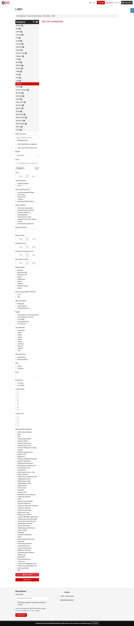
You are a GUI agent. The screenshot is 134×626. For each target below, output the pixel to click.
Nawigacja (21, 532)
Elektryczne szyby (23, 512)
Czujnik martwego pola (25, 452)
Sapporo (19, 108)
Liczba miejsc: (20, 389)
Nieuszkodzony (23, 359)
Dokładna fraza (23, 140)
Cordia (19, 41)
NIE (19, 297)
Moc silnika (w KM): (21, 259)
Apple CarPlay (22, 485)
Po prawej (21, 385)
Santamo (20, 105)
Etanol (20, 281)
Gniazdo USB (22, 492)
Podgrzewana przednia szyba (27, 519)
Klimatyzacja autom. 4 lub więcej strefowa (26, 473)
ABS (19, 434)
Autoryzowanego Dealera (26, 192)
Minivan (20, 346)
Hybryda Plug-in (23, 286)
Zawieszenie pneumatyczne (27, 521)
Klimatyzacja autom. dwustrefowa (24, 469)
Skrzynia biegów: (20, 301)
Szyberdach (21, 557)
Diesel (20, 277)
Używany (20, 368)
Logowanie (126, 2)
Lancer (19, 87)
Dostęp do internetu (24, 497)
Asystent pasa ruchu (24, 445)
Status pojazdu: (20, 205)
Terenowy (21, 344)
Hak (19, 570)
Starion (19, 127)
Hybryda (20, 284)
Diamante (20, 47)
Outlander (20, 96)
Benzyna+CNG (22, 272)
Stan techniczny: (20, 354)
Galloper (19, 65)
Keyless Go (21, 456)
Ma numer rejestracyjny (25, 208)
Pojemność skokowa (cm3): (24, 251)
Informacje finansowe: (22, 189)
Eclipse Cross (21, 53)
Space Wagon (21, 124)
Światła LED (21, 555)
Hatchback (21, 330)
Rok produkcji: (20, 235)
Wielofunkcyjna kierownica (26, 528)
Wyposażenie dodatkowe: (23, 429)
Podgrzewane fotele (24, 479)
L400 (18, 84)
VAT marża (21, 195)
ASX (18, 29)
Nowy (19, 366)
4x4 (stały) (21, 319)
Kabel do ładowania (24, 461)
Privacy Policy (19, 610)
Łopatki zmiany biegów (25, 501)
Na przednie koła (23, 321)
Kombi (20, 335)
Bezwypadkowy (23, 215)
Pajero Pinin (21, 102)
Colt (18, 38)
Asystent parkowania (24, 443)
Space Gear (20, 114)
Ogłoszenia (109, 3)
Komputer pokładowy (25, 535)
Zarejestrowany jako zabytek (27, 219)
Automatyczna (22, 306)
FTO (18, 59)
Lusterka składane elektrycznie (28, 517)
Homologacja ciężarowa (26, 224)
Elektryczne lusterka (24, 514)
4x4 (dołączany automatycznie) (28, 315)
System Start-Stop (24, 526)
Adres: (17, 159)
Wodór (20, 288)
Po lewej (20, 383)
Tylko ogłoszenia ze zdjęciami (27, 144)
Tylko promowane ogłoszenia (27, 148)
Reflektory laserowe (24, 550)
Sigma (19, 111)
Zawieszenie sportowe (25, 523)
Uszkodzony (22, 357)
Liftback (20, 348)
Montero (19, 93)
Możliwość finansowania (26, 201)
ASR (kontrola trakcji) (25, 432)
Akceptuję (95, 623)
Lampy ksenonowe (24, 546)
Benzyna (20, 270)
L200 (18, 78)
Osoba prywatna (23, 183)
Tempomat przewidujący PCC (27, 566)
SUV (19, 350)
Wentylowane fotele (24, 481)
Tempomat (21, 561)
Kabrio (20, 339)
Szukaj (27, 580)
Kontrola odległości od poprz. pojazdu (27, 449)
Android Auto (22, 488)
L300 (18, 81)
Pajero (19, 99)
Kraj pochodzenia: (21, 227)
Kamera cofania (23, 441)
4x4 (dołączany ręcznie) (25, 317)
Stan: (17, 363)
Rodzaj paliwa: (20, 267)
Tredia (19, 130)
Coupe (20, 337)
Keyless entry (22, 454)
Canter (19, 32)
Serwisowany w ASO (24, 217)
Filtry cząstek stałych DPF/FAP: (25, 292)
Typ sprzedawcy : (21, 180)
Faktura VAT (22, 197)
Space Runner (21, 117)
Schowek (117, 3)
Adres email (19, 594)
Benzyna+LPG (22, 275)
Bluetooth (21, 490)
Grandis (19, 68)
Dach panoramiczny (24, 559)
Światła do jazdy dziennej (26, 552)
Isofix (19, 499)
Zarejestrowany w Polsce (26, 210)
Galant (19, 62)
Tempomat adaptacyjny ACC (27, 564)
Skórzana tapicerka (24, 503)
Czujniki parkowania (24, 439)
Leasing (20, 199)
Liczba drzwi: (19, 413)
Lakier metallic (22, 530)
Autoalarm (21, 541)
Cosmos (19, 44)
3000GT (19, 25)
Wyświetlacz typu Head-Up (26, 494)
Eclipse (19, 50)
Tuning (20, 221)
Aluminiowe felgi (23, 568)
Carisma (19, 35)
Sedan (20, 333)
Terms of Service (31, 610)
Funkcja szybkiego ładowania (27, 459)
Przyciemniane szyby (24, 510)
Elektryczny (21, 279)
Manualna (21, 304)
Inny (18, 75)
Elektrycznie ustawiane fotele (27, 477)
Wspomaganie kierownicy (26, 539)
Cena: (17, 172)
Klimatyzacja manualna (25, 463)
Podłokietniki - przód (24, 483)
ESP (19, 436)
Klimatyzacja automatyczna (27, 465)
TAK (19, 295)
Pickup (20, 341)
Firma (19, 186)
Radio (19, 537)
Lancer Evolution (22, 90)
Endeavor (20, 56)
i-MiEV (19, 71)
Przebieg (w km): (20, 243)
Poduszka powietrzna (25, 543)
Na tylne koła (22, 324)
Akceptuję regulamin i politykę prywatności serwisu (32, 604)
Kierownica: (19, 380)
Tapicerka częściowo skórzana (28, 506)
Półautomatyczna (23, 308)
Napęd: (17, 312)
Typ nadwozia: (20, 327)
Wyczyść (27, 575)
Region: (17, 151)
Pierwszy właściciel (24, 212)
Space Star (20, 121)
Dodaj (101, 2)
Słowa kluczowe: (20, 134)
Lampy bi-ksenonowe (25, 548)
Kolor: (17, 372)
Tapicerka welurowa (24, 508)
